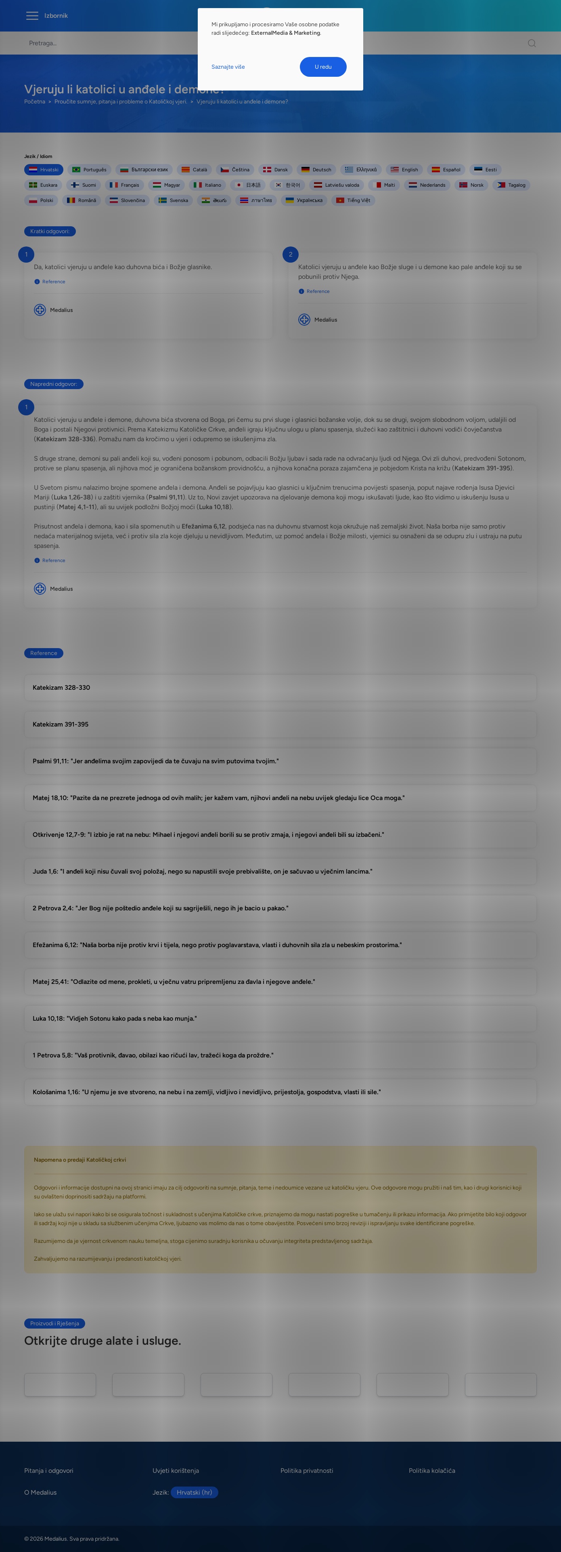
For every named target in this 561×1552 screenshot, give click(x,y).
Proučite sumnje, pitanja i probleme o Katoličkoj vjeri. (120, 101)
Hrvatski (44, 170)
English (404, 170)
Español (446, 170)
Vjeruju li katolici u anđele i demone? (242, 101)
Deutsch (316, 170)
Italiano (207, 185)
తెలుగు (214, 200)
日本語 (248, 185)
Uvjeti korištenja (176, 1470)
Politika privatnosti (306, 1470)
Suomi (83, 185)
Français (124, 185)
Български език (144, 170)
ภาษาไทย (256, 200)
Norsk (471, 185)
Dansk (275, 170)
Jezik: (185, 1492)
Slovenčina (127, 200)
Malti (384, 185)
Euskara (43, 185)
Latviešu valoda (336, 185)
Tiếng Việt (353, 200)
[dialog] (280, 49)
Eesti (485, 170)
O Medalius (40, 1492)
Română (81, 200)
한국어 (287, 185)
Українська (304, 200)
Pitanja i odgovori (48, 1470)
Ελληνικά (361, 170)
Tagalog (511, 185)
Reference (49, 281)
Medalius (61, 310)
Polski (41, 200)
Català (194, 170)
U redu (323, 66)
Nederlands (427, 185)
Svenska (173, 200)
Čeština (235, 170)
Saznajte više (228, 66)
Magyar (166, 185)
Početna (34, 101)
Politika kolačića (432, 1470)
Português (89, 170)
